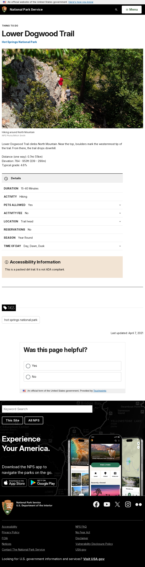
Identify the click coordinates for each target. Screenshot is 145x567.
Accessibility (9, 526)
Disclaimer (82, 538)
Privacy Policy (10, 532)
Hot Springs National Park (19, 42)
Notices (6, 543)
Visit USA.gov (94, 559)
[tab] (63, 213)
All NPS (33, 420)
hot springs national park (20, 320)
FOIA (5, 538)
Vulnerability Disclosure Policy (94, 543)
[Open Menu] (132, 10)
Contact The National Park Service (23, 549)
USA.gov (81, 549)
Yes (34, 366)
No (34, 377)
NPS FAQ (81, 526)
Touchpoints (99, 390)
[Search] (47, 409)
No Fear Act (83, 532)
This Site (12, 420)
